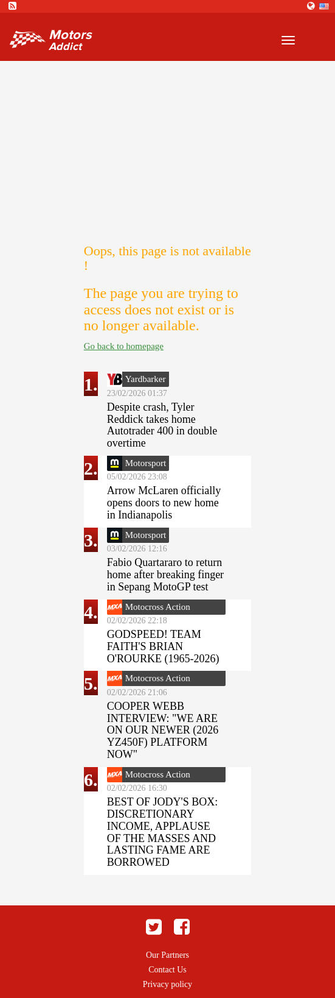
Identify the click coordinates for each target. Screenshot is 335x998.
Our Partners (167, 955)
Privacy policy (167, 984)
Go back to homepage (124, 346)
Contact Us (167, 969)
